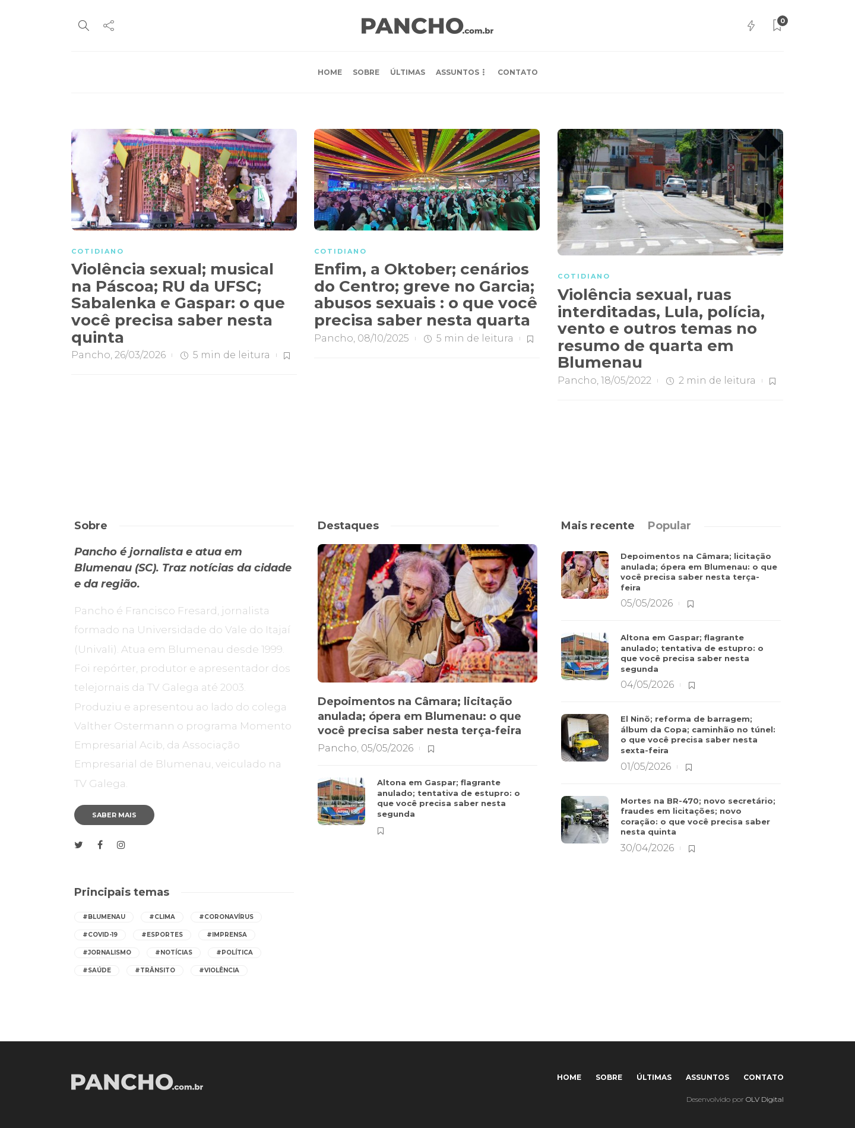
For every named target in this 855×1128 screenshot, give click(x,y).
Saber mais (114, 815)
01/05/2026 (645, 766)
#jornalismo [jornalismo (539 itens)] (107, 952)
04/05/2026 (647, 684)
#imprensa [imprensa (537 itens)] (227, 935)
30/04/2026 (647, 848)
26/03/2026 (140, 355)
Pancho (90, 355)
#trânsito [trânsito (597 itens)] (155, 970)
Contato (518, 72)
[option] (427, 690)
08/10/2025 (383, 338)
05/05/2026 (387, 748)
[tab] (598, 525)
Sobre (366, 72)
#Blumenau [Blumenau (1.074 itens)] (104, 917)
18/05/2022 (626, 380)
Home (330, 72)
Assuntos (457, 72)
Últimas (407, 72)
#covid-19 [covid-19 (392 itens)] (100, 935)
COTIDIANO (97, 251)
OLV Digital (765, 1099)
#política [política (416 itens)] (234, 952)
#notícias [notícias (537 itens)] (173, 952)
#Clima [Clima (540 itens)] (162, 917)
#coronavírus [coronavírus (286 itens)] (226, 917)
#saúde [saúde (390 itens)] (97, 970)
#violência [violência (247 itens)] (219, 970)
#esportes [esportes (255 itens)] (162, 935)
